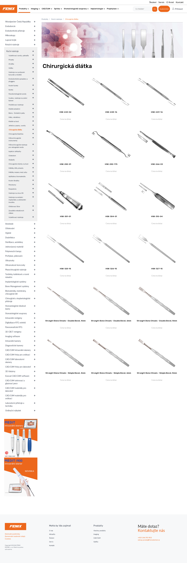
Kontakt (180, 2)
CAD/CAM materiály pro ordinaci (15, 397)
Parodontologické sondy (17, 94)
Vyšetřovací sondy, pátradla (19, 55)
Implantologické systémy (15, 282)
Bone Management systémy (17, 286)
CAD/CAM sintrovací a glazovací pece (15, 382)
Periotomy (12, 185)
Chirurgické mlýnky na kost (18, 164)
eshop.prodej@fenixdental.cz (149, 540)
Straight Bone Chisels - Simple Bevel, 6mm (111, 373)
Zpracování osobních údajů (15, 536)
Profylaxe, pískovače (13, 256)
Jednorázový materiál (14, 247)
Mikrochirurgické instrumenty (15, 139)
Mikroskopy (10, 35)
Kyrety (11, 90)
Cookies (8, 539)
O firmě (170, 2)
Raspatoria (12, 189)
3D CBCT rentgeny (13, 332)
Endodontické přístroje (15, 31)
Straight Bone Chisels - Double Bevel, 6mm (111, 321)
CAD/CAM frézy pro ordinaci (17, 354)
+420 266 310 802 (145, 538)
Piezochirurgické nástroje (15, 269)
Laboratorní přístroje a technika (14, 404)
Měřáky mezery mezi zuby (18, 172)
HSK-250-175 (111, 164)
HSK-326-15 (111, 268)
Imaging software (12, 336)
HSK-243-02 (65, 112)
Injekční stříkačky (15, 151)
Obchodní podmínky (12, 534)
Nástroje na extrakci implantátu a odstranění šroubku (17, 199)
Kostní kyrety (13, 85)
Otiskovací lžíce (14, 206)
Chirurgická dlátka (15, 130)
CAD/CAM (47, 9)
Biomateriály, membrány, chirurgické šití (15, 292)
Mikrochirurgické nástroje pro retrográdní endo (18, 146)
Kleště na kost (14, 121)
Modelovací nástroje (16, 105)
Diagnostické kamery (14, 345)
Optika (58, 9)
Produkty (24, 9)
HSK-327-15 (156, 268)
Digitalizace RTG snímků (15, 322)
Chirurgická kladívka (16, 134)
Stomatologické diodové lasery (15, 307)
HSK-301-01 (65, 216)
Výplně (8, 233)
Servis (161, 2)
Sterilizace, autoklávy (14, 242)
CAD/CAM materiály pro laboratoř (15, 389)
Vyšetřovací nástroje (16, 217)
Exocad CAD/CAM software (17, 376)
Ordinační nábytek (13, 410)
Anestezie (9, 224)
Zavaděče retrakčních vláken (16, 212)
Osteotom (12, 156)
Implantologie (98, 9)
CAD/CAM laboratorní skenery (14, 360)
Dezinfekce (10, 237)
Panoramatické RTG (13, 327)
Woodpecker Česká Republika (18, 21)
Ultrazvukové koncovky (15, 265)
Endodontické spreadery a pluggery (18, 80)
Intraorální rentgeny (13, 318)
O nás (51, 530)
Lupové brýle (10, 40)
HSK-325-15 (65, 268)
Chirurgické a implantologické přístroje (17, 299)
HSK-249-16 (157, 112)
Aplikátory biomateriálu (17, 176)
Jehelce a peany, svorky (17, 125)
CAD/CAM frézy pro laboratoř (18, 367)
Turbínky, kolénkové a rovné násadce (17, 275)
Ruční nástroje (12, 51)
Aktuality (52, 534)
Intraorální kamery (13, 341)
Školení (152, 2)
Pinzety (11, 60)
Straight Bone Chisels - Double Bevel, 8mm (157, 321)
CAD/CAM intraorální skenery (18, 350)
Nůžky (11, 68)
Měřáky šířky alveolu (16, 168)
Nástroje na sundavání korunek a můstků (17, 73)
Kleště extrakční (14, 109)
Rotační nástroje (12, 44)
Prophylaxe (113, 9)
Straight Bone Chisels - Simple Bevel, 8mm (157, 373)
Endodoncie (10, 26)
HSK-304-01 (111, 216)
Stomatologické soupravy (76, 9)
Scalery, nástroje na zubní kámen (18, 99)
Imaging (35, 9)
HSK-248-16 (111, 112)
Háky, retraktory (14, 117)
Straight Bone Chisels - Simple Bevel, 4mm (65, 373)
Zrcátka (11, 64)
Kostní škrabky (14, 181)
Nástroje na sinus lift (16, 193)
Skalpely (12, 160)
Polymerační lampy (13, 251)
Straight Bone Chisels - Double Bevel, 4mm (65, 321)
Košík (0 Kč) (164, 9)
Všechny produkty (100, 530)
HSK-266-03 (157, 164)
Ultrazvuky (9, 260)
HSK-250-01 (65, 164)
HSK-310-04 (157, 216)
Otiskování (9, 228)
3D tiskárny (10, 371)
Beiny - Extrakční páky (17, 113)
